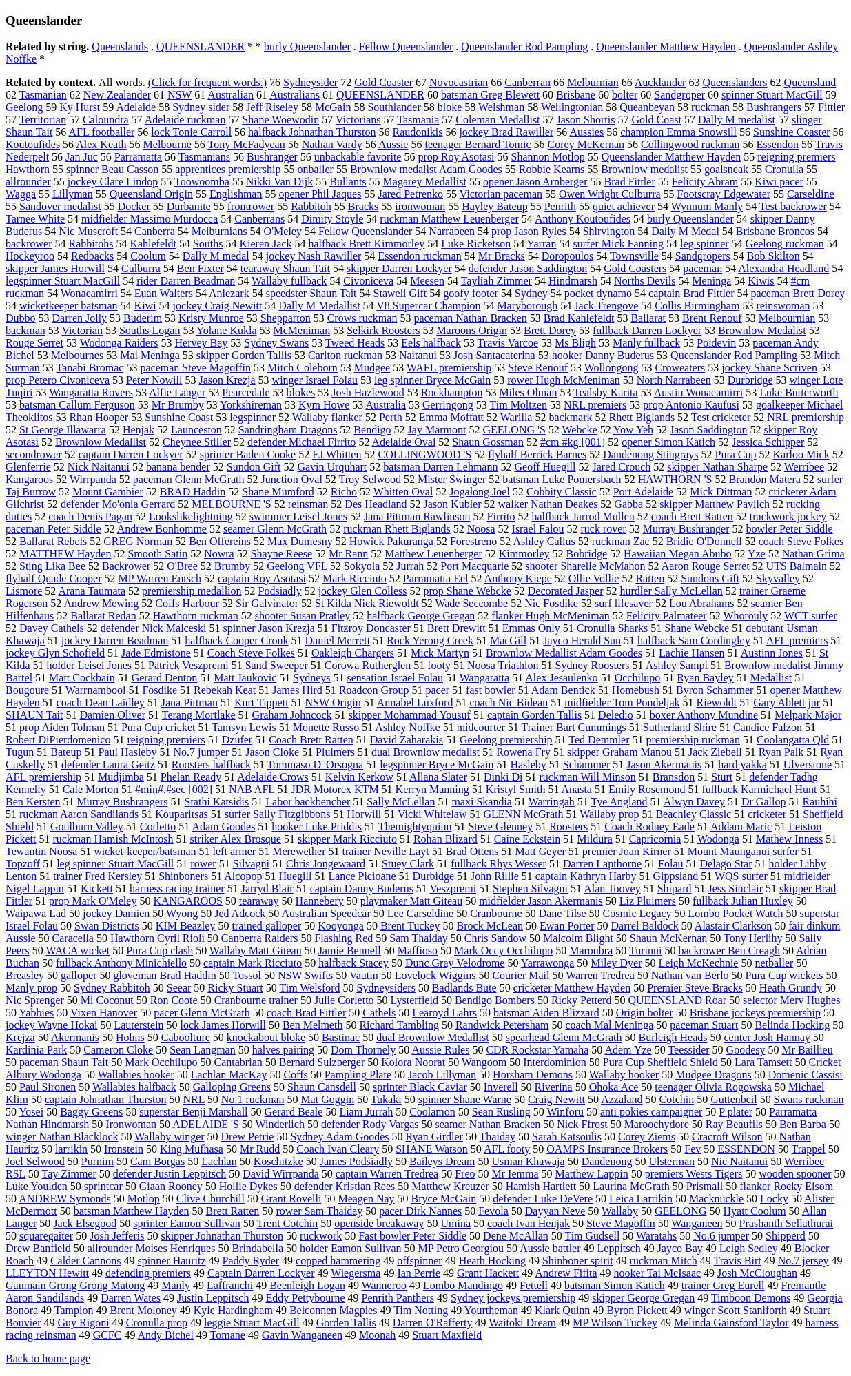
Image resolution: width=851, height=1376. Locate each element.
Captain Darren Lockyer (260, 1273)
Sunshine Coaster (791, 132)
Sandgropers (702, 256)
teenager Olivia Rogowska (713, 1087)
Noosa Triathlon (503, 665)
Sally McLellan (401, 802)
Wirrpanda (93, 479)
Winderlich (280, 1124)
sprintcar (103, 1186)
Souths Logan (149, 330)
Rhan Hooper (98, 417)
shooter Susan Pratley (303, 616)
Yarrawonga (547, 963)
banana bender (178, 467)
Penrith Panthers (398, 1298)
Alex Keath (101, 144)
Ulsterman (671, 1161)
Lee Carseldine (420, 913)
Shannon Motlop (548, 157)
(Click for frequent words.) (207, 82)
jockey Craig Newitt (218, 305)
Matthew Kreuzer (450, 1186)
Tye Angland (619, 802)
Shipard (674, 888)
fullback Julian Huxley (743, 901)
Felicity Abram (705, 181)
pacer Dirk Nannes (420, 1211)
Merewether (298, 851)
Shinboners (183, 876)
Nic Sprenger (35, 1000)
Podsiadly (280, 591)
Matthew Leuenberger (433, 553)
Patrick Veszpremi (188, 665)
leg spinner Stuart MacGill (115, 864)
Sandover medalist (60, 206)
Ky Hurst (79, 107)
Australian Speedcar (325, 913)
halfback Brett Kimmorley (366, 243)
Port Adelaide (643, 491)
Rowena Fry (523, 752)
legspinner (252, 417)
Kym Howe (323, 405)
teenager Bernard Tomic (477, 144)
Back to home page (48, 1358)
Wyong (182, 913)
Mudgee (372, 367)
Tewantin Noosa (41, 851)
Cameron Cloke (118, 1050)
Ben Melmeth (313, 1025)
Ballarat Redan (103, 616)
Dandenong (607, 1161)
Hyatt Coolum (754, 1211)
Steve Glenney (500, 826)
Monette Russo (326, 727)
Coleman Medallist (497, 119)
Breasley (25, 975)
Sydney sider (200, 107)
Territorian (42, 119)
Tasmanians (204, 157)
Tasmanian (43, 95)
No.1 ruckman (253, 1099)
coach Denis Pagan (90, 516)
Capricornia (655, 839)
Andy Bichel (166, 1335)
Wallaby (620, 1211)
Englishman (235, 194)
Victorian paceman (501, 194)
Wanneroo (384, 1285)
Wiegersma (355, 1273)
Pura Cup (735, 454)
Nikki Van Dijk (279, 181)
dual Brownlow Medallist (432, 1037)
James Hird (297, 690)
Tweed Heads (355, 343)
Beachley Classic (693, 814)
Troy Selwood (370, 479)
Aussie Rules (440, 1050)
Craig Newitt (556, 1099)
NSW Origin (333, 702)
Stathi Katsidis (217, 802)
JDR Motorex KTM (335, 789)
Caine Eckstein (527, 839)
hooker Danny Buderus (603, 355)
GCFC (107, 1335)
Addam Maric (741, 826)
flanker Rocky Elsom (786, 1186)
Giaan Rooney (171, 1186)
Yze (757, 553)
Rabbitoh (311, 206)
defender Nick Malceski (154, 628)
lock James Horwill (222, 1025)
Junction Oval (291, 479)
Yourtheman (491, 1310)
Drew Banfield (38, 1248)
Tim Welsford (309, 988)
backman (25, 330)
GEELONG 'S (513, 429)
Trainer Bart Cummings (574, 727)
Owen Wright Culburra (609, 194)
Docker (134, 206)
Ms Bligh (575, 343)
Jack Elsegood (84, 1223)
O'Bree (182, 566)
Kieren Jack (266, 243)
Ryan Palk (781, 752)
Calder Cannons (85, 1260)
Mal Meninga (150, 355)
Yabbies (36, 1012)
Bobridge (587, 553)
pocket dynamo (598, 293)
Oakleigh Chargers (352, 653)
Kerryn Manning (432, 789)
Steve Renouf (538, 367)
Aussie (393, 144)
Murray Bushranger (686, 529)
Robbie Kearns (552, 169)
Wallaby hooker (624, 1074)
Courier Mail (520, 975)
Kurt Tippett (261, 702)
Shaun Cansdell (321, 1087)
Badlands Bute (464, 988)
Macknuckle (716, 1198)
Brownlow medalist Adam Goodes (426, 169)
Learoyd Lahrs (444, 1012)
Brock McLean (490, 926)
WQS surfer (741, 876)
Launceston (196, 429)
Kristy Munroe (211, 318)
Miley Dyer (616, 963)
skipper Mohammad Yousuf (410, 715)
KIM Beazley (186, 926)
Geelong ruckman (785, 243)
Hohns (130, 1037)
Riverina (554, 1087)
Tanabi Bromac (90, 367)
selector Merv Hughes (791, 1000)
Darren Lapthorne (602, 864)
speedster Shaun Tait (311, 293)
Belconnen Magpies (333, 1310)
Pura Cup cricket (158, 727)
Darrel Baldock (645, 926)
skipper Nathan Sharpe (717, 467)
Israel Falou (538, 529)
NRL (193, 1099)
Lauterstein (138, 1025)
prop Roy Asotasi (456, 157)
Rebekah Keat (225, 690)
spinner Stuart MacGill (772, 95)
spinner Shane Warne (464, 1099)
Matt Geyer (540, 851)
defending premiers (148, 1273)
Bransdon (674, 777)
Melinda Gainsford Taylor (731, 1322)
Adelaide (136, 107)
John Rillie (495, 876)
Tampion (74, 1310)
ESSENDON (746, 1149)
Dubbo (21, 318)
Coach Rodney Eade (649, 826)
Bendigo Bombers (495, 1000)
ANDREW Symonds (65, 1198)
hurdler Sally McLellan (671, 591)
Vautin (363, 975)
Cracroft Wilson (727, 1136)
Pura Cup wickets (784, 975)
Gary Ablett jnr (786, 702)
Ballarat (648, 318)
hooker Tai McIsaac (657, 1273)
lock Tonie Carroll (191, 132)
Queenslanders (734, 82)
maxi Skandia (481, 802)
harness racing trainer (177, 888)
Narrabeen (452, 231)
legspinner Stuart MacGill (63, 281)
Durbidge (433, 876)
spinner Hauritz (172, 1260)
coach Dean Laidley (101, 702)
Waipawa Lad (36, 913)
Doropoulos (568, 256)
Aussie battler (550, 1248)
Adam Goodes (223, 826)
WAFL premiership (449, 367)
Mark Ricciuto (354, 578)
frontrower (250, 206)
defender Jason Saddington (528, 268)
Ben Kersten (33, 802)
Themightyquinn (415, 826)
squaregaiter (46, 1236)
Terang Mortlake (199, 715)
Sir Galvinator (267, 603)
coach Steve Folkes (801, 541)
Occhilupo (638, 678)
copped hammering (338, 1260)
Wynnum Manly (707, 206)
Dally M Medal (685, 231)
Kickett (97, 888)
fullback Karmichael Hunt (759, 789)
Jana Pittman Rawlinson (417, 516)
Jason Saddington (708, 429)
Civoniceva (368, 281)
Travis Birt (737, 1260)
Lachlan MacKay (229, 1074)
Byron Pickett (636, 1310)
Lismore (24, 591)
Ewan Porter (567, 926)
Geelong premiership (506, 740)
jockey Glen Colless (362, 591)
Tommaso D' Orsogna (315, 764)
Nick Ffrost (582, 1124)
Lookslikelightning (191, 516)
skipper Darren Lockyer (399, 268)
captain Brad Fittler (691, 293)
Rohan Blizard (445, 839)
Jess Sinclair (735, 888)
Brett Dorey (550, 330)
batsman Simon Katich (614, 1285)
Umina (455, 1223)
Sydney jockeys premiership (513, 1298)
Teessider (688, 1050)
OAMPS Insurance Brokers (607, 1149)
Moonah (377, 1335)
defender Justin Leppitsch (169, 1174)
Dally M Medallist (319, 305)
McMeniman (302, 330)
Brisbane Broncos (775, 231)
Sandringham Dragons (288, 429)
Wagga (21, 194)
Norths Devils (644, 281)
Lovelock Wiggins (435, 975)
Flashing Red (343, 938)
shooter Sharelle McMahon (585, 566)
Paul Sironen (47, 1087)
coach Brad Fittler (307, 1012)
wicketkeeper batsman (68, 305)
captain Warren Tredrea (387, 1174)
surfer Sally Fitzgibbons (278, 814)
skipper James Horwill (55, 268)
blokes (301, 392)
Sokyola (362, 566)
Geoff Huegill (544, 467)
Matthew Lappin (591, 1174)
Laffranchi (230, 1285)
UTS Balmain (796, 566)
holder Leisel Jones (89, 665)
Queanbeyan (647, 107)
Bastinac (341, 1037)
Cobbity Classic (561, 491)
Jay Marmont (437, 429)
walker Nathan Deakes (548, 504)
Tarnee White (35, 219)
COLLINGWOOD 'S (424, 454)
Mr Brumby (178, 405)
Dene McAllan (515, 1236)
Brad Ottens (472, 851)
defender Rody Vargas (370, 1124)
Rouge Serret (34, 343)
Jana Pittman (189, 702)
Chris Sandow (495, 938)
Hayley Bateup (495, 206)
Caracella (73, 938)
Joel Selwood (35, 1161)
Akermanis (75, 1037)
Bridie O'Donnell (704, 541)
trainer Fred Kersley (97, 876)
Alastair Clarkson (733, 926)
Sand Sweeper (276, 665)
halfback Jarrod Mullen (582, 516)
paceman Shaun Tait (63, 1062)
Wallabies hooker (136, 1074)
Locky (774, 1198)
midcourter (481, 727)
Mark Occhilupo (161, 1062)
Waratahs (656, 1236)
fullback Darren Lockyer (647, 330)
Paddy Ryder (251, 1260)
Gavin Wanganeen (302, 1335)
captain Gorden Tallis (534, 715)
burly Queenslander (307, 46)
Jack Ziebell (715, 752)
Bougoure (27, 690)
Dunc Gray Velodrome (455, 963)
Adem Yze (627, 1050)
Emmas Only (531, 628)
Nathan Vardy (332, 144)
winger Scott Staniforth (735, 1310)
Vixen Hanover (103, 1012)
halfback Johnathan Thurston (312, 132)
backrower (29, 243)
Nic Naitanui (739, 1161)
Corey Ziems (646, 1136)
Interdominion (554, 1062)
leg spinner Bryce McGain (432, 380)
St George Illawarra (62, 429)
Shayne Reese (281, 553)
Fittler (831, 107)
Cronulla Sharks (612, 628)
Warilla (516, 417)
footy (439, 665)
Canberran (527, 82)
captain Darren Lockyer (131, 454)
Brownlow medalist (644, 169)
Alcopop (243, 876)
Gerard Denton (165, 678)
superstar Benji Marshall (193, 1112)
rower (203, 864)
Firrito (501, 516)
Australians (294, 95)
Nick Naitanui (99, 467)
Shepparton (285, 318)
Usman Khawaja (527, 1161)
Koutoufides (33, 144)
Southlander (393, 107)
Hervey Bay (201, 343)
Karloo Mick (800, 454)
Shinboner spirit (577, 1260)
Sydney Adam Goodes (339, 1136)
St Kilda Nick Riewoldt (367, 603)
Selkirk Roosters (383, 330)
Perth (390, 417)
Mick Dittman (721, 491)
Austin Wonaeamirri (699, 392)
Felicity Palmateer (666, 616)
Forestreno (473, 541)
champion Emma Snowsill (678, 132)
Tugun (20, 752)
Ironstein (123, 1149)
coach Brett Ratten (692, 516)
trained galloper (266, 926)
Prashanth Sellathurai (786, 1223)
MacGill (508, 640)
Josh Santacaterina (494, 355)
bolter (624, 95)
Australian (230, 95)
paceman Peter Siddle (53, 529)
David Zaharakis (406, 740)
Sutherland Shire (680, 727)
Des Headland (376, 504)
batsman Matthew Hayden (131, 1211)
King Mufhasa (191, 1149)
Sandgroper (679, 95)
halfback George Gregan (421, 616)
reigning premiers (166, 740)
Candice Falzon (767, 727)
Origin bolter (644, 1012)
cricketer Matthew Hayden (572, 988)
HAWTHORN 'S (675, 479)
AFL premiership (43, 777)
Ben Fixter (200, 268)
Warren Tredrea (600, 975)
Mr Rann (348, 553)
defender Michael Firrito (301, 442)
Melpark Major (808, 715)
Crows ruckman (362, 318)
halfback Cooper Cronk (236, 640)
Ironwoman (130, 1124)
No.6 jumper (721, 1236)
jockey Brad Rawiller (506, 132)
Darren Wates (131, 1298)
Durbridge (750, 380)
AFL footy (507, 1149)
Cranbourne (496, 913)
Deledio (615, 715)
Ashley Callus (544, 541)
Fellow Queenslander (406, 46)
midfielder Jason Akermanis (541, 901)
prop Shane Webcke (467, 591)
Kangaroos (29, 479)
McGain (333, 107)
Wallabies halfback (134, 1087)
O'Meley (283, 231)
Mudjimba (121, 777)
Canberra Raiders (259, 938)
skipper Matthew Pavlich (714, 504)
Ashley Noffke (407, 727)
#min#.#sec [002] (173, 789)
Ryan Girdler (434, 1136)
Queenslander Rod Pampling (524, 46)
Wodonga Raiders (119, 343)
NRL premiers (595, 405)
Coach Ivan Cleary (337, 1149)
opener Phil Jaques (319, 194)
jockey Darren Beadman (114, 640)
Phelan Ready (191, 777)
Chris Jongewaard (325, 864)
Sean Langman (203, 1050)
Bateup (65, 752)
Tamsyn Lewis (244, 727)
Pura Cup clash (159, 950)
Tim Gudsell (591, 1236)
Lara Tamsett (763, 1062)
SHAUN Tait (34, 715)
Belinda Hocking (792, 1025)
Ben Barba (802, 1124)
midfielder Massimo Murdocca (149, 219)
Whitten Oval (403, 491)
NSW (179, 95)
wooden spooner (795, 1174)
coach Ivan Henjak (528, 1223)
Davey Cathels (51, 628)
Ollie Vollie (593, 578)
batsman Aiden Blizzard (546, 1012)
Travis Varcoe (508, 343)
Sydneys (311, 678)
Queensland (810, 82)
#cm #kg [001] (572, 442)
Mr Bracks (501, 256)
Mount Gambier (107, 491)
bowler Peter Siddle (789, 529)
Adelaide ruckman (185, 119)
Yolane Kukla (226, 330)
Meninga (711, 281)
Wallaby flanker (327, 417)
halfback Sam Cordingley (693, 640)
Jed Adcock (239, 913)
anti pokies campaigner (651, 1112)
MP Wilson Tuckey (615, 1322)
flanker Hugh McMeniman (550, 616)
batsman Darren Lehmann (440, 467)
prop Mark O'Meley (92, 901)
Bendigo (372, 429)
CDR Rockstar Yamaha (537, 1050)
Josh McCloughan (757, 1273)
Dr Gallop (763, 802)
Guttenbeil (733, 1099)
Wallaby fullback (289, 281)
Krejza (20, 1037)
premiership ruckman (693, 740)
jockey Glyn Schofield (55, 653)
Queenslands (120, 46)
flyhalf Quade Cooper (54, 578)
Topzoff (23, 864)
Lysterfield (414, 1000)
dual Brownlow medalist (425, 752)
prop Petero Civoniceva (58, 380)
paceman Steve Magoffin (195, 367)
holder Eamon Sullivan (351, 1248)
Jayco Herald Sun (582, 640)
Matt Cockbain (82, 678)
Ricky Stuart (235, 988)
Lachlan (219, 1161)
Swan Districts (106, 926)
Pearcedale (245, 392)
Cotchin (677, 1099)
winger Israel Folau (315, 380)
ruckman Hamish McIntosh (112, 839)
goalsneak (726, 169)
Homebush (635, 690)
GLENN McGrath (524, 814)
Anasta (577, 789)
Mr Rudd (260, 1149)
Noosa (481, 529)
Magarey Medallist (424, 181)
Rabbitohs (91, 243)
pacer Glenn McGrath (202, 1012)
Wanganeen (696, 1223)
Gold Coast (656, 119)
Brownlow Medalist (762, 330)
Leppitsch (619, 1248)
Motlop (143, 1198)
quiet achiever (624, 206)
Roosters (568, 826)
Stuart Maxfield (447, 1335)
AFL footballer (101, 132)
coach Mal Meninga (609, 1025)
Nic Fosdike (551, 603)
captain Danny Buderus (361, 888)
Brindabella (257, 1248)
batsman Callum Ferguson (77, 405)
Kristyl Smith (516, 789)
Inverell (501, 1087)
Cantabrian (238, 1062)
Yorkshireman (251, 405)
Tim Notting (420, 1310)
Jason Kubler (453, 504)
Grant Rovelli (291, 1198)
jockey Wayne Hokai (51, 1025)
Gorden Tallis (346, 1322)
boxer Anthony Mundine (704, 715)
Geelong (24, 107)
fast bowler (490, 690)
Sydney (531, 293)
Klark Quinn (562, 1310)
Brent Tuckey (410, 926)
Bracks (363, 206)
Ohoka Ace (614, 1087)
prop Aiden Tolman (62, 727)
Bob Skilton (773, 256)
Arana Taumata (91, 591)
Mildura (595, 839)
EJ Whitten (336, 454)
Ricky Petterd (581, 1000)
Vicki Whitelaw (432, 814)
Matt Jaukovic (245, 678)
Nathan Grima (813, 553)
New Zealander (117, 95)
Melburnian (593, 82)
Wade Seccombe (471, 603)
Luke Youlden (37, 1186)
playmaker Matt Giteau (411, 901)
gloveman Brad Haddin (164, 975)
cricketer (767, 814)
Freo (465, 1174)
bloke (450, 107)
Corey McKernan (586, 144)
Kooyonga (341, 926)
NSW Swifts (305, 975)
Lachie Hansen (692, 653)
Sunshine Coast (179, 417)
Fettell (534, 1285)
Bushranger (272, 157)
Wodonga (718, 839)
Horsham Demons (533, 1074)
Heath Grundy (790, 988)
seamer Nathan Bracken (488, 1124)
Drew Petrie (247, 1136)
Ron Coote (174, 1000)
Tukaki (386, 1099)
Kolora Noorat (413, 1062)
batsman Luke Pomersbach (561, 479)
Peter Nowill (154, 380)
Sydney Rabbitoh (112, 988)
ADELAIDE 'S (205, 1124)
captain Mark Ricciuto (252, 963)
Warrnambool (95, 690)
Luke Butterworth (798, 392)
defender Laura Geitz (108, 764)
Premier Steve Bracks (695, 988)
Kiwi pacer (779, 181)
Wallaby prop (609, 814)
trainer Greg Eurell (723, 1285)
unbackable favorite (358, 157)
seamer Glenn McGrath (275, 529)
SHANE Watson (432, 1149)
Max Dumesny (300, 541)
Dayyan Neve (555, 1211)
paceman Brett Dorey (797, 293)
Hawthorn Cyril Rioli (157, 938)
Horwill (364, 814)
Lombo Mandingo (463, 1285)
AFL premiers (797, 640)
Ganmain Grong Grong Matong (75, 1285)
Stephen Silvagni (530, 888)
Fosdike (159, 690)
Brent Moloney (143, 1310)
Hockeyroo (30, 256)
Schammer (586, 764)
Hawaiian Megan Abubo (677, 553)
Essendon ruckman (419, 256)
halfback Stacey (353, 963)
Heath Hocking (492, 1260)
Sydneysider (310, 82)
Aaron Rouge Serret (706, 566)
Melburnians (219, 231)
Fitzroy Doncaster (371, 628)
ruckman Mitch (663, 1260)
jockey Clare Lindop (113, 181)
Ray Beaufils (734, 1124)
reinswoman (783, 305)
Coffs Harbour (187, 603)
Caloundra (106, 119)
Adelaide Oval (404, 442)
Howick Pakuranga (391, 541)
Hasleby (528, 764)
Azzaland (621, 1099)
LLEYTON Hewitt (47, 1273)
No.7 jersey (803, 1260)
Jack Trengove (606, 305)
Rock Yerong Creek (430, 640)
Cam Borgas (157, 1161)
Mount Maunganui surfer (743, 851)
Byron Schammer (714, 690)
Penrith (560, 206)
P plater (735, 1112)
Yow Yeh (633, 429)
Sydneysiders (386, 988)
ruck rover (603, 529)
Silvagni (251, 864)
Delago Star (726, 864)
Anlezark (229, 293)
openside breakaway (379, 1223)
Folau (670, 864)
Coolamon (432, 1112)
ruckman (710, 107)
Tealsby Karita (605, 392)
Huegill (294, 876)
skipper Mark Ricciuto (347, 839)
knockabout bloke (266, 1037)
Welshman (501, 107)
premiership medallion (191, 591)
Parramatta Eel (436, 578)
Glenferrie (28, 467)
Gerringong (447, 405)
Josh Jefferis (117, 1236)
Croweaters (680, 367)
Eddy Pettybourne (305, 1298)
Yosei (31, 1112)
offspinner (419, 1260)
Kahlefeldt (153, 243)
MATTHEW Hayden (65, 553)
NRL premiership (805, 417)
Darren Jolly (79, 318)
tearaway (259, 901)
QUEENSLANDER (200, 46)
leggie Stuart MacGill (252, 1322)
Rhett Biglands (642, 417)
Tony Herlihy (753, 938)
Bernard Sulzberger (322, 1062)
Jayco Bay (680, 1248)
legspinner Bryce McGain (436, 764)
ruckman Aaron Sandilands (79, 814)
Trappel (809, 1149)
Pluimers (335, 752)
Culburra (141, 268)
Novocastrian (458, 82)
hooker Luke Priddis (316, 826)
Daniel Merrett (338, 640)
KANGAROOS (187, 901)
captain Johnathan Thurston (106, 1099)
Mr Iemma (515, 1174)
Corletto (158, 826)
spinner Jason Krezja (268, 628)
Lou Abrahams (702, 603)
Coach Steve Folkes (251, 653)
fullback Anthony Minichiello (121, 963)
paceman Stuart (704, 1025)
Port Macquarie (474, 566)
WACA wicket (77, 950)
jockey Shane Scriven (769, 367)
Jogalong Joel (479, 491)
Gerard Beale (294, 1112)
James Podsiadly (356, 1161)
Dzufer (237, 740)
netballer (774, 963)
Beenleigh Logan (307, 1285)
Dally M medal (216, 256)
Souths (208, 243)
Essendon (778, 144)
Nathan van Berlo (690, 975)
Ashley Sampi (677, 665)
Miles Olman (528, 392)
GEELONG (681, 1211)
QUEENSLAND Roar (677, 1000)
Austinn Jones (772, 653)
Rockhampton (452, 392)
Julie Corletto (344, 1000)
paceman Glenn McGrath (189, 479)
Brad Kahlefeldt (579, 318)
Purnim (97, 1161)
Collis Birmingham (697, 305)
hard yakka (742, 764)
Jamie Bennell (349, 950)
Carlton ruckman (345, 355)
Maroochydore (656, 1124)
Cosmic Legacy (637, 913)
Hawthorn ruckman (195, 616)
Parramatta (138, 157)
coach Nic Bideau (508, 702)
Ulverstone (807, 764)
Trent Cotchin (287, 1223)
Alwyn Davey (694, 802)
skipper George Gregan (643, 1298)
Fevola (493, 1211)
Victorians (358, 119)
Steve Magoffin (620, 1223)
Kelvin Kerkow (359, 777)
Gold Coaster (383, 82)
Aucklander (660, 82)
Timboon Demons (750, 1298)
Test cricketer (720, 417)
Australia (385, 405)
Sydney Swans (276, 343)
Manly (175, 1285)
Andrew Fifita (566, 1273)
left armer (234, 851)
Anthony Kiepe (518, 578)
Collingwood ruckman (690, 144)
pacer (437, 690)
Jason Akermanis (663, 764)
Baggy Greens (91, 1112)
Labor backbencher (307, 802)
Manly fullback (646, 343)
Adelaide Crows (273, 777)
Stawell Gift (400, 293)
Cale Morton (91, 789)
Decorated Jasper (566, 591)
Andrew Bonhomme (162, 529)
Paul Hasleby (128, 752)
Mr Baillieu (806, 1050)
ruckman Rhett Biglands (397, 529)
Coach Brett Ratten (311, 740)
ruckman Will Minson (587, 777)
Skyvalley (778, 578)
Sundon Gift (254, 467)
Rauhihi (819, 802)
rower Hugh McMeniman (563, 380)
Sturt (721, 777)
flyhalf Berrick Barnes (537, 454)
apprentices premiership (227, 169)
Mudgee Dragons (713, 1074)
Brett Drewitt (456, 628)
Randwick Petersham (502, 1025)
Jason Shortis (586, 119)
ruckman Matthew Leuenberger (449, 219)
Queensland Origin (151, 194)
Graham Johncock (292, 715)
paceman (702, 268)
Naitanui (418, 355)
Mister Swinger (452, 479)
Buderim (142, 318)
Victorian (81, 330)
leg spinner (704, 243)
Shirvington (609, 231)
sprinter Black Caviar (420, 1087)
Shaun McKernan (668, 938)
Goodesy (746, 1050)
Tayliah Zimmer (496, 281)
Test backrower (793, 206)
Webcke (579, 429)
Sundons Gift (710, 578)
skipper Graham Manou (619, 752)
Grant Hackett (488, 1273)
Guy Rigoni (84, 1322)
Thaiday (497, 1136)
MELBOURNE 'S (231, 504)
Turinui (645, 950)
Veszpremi (453, 888)
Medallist (771, 678)
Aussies (586, 132)
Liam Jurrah (366, 1112)
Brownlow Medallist (100, 442)
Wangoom (484, 1062)
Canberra (154, 231)
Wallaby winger (169, 1136)
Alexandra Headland (783, 268)
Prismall (704, 1186)
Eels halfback (431, 343)
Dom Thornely (363, 1050)
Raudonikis (418, 132)
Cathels (379, 1012)
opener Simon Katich (668, 442)
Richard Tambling (398, 1025)
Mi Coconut (107, 1000)
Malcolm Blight (578, 938)
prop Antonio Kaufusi (691, 405)
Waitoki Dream (522, 1322)
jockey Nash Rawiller (314, 256)
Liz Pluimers (647, 901)
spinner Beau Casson (112, 169)
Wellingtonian (572, 107)
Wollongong (611, 367)
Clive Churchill (210, 1198)
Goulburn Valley (86, 826)
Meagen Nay (366, 1198)
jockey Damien (116, 913)
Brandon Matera (764, 479)
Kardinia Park (36, 1050)
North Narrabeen (674, 380)
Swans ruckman (809, 1099)
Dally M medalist (736, 119)
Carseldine (810, 194)
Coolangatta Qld (793, 740)
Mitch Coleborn (302, 367)
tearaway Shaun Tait (285, 268)
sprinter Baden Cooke (248, 454)
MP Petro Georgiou (461, 1248)
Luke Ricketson (476, 243)
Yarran (542, 243)
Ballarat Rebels (53, 541)
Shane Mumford (278, 491)
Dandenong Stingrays (650, 454)
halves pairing (283, 1050)
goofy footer (470, 293)
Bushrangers (773, 107)
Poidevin (716, 343)
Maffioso (418, 950)
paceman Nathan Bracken (469, 318)
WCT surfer (810, 616)
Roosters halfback (211, 764)
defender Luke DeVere (543, 1198)
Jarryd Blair (267, 888)
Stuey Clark (408, 864)
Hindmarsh (572, 281)
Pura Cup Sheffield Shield (660, 1062)
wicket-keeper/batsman (145, 851)
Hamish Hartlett (541, 1186)
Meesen (427, 281)
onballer (315, 169)
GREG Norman (137, 541)
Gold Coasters (635, 268)
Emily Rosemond (647, 789)
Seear (179, 988)
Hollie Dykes (248, 1186)
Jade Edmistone (156, 653)
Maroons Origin (471, 330)
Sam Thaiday (418, 938)
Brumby (232, 566)
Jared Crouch (621, 467)
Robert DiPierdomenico (58, 740)
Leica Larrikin (641, 1198)
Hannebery (320, 901)
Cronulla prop (156, 1322)
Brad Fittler (629, 181)
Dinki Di (503, 777)
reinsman (308, 504)
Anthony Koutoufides (582, 219)
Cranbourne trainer (256, 1000)
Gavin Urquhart (332, 467)
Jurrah (410, 566)
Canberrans (259, 219)
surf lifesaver (624, 603)
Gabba (628, 504)
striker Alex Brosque (235, 839)
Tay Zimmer (68, 1174)
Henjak (138, 429)
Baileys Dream (442, 1161)
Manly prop (31, 988)
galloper (78, 975)
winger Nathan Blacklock (62, 1136)
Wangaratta (484, 678)
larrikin (71, 1149)
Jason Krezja (226, 380)
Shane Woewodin (280, 119)
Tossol (246, 975)
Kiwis (761, 281)
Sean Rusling (501, 1112)
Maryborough (527, 305)
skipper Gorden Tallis (243, 355)
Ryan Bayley (705, 678)
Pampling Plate (358, 1074)
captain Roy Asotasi (262, 578)
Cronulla (784, 169)
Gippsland (675, 876)
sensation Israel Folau (395, 678)
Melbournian (787, 318)
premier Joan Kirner (626, 851)
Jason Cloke (272, 752)
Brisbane (575, 95)
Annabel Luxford (415, 702)
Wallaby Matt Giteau (255, 950)
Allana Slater (438, 777)
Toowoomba (201, 181)
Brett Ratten (233, 1211)
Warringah (552, 802)
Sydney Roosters (592, 665)
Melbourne (167, 144)
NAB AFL (252, 789)
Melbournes (77, 355)
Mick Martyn (440, 653)
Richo (344, 491)
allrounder (28, 181)
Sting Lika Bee (52, 566)
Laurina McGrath (631, 1186)
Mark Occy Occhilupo (503, 950)
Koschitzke (278, 1161)
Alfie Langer (177, 392)
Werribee (804, 467)
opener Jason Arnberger (535, 181)
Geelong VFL (297, 566)
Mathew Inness (789, 839)
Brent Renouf (712, 318)
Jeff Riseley (272, 107)
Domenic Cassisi (805, 1074)
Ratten (649, 578)
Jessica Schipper (768, 442)
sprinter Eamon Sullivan (186, 1223)
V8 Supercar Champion (428, 305)
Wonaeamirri (89, 293)
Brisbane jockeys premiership (755, 1012)
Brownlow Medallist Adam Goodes (564, 653)
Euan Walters (163, 293)
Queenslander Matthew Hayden (666, 46)
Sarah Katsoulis (567, 1136)
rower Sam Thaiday (319, 1211)
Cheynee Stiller (197, 442)
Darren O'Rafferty (433, 1322)
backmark (570, 417)
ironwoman (420, 206)
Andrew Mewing (101, 603)
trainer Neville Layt (385, 851)
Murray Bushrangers (122, 802)
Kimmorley (524, 553)
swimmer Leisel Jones (298, 516)
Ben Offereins (220, 541)
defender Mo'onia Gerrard (118, 504)
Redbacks (92, 256)
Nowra (219, 553)
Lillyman (72, 194)
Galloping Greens (232, 1087)
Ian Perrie (418, 1273)
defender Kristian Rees (345, 1186)
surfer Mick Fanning (618, 243)
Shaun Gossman (488, 442)
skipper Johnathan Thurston (222, 1236)
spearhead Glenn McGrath (564, 1037)
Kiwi (145, 305)
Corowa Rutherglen (368, 665)
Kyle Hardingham (233, 1310)
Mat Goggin (327, 1099)
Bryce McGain (444, 1198)
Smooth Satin (157, 553)
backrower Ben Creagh (729, 950)
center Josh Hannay (767, 1037)
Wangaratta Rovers (91, 392)
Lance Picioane (362, 876)
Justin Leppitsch (213, 1298)
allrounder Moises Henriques (152, 1248)
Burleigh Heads (673, 1037)
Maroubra (591, 950)
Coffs (295, 1074)
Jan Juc (81, 157)
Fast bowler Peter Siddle (412, 1236)
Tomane (227, 1335)
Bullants (347, 181)
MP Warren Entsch (160, 578)
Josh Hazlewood (367, 392)
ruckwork (321, 1236)
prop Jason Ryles (528, 231)
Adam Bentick (563, 690)
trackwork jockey (788, 516)
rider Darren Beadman (185, 281)
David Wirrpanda (281, 1174)
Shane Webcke (696, 628)
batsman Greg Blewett (490, 95)
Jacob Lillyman (442, 1074)
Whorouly (745, 616)
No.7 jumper (201, 752)
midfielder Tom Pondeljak (621, 702)
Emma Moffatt (451, 417)
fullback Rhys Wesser (498, 864)
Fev (692, 1149)
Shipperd (786, 1236)
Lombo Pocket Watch (735, 913)
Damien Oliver (112, 715)
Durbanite (189, 206)
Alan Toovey (612, 888)
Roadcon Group (374, 690)
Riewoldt (717, 702)
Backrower (126, 566)
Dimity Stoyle (332, 219)
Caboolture (185, 1037)
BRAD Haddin (193, 491)
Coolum (148, 256)
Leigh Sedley (748, 1248)
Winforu (565, 1112)
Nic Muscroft (88, 231)
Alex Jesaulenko (561, 678)
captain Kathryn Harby (586, 876)
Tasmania (418, 119)
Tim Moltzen (518, 405)
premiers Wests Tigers (694, 1174)
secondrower (34, 454)
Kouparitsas (181, 814)
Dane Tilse (562, 913)
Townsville (634, 256)
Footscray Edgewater (724, 194)
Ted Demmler (598, 740)
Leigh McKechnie (699, 963)
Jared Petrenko (410, 194)
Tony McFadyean (246, 144)
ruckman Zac (621, 541)
